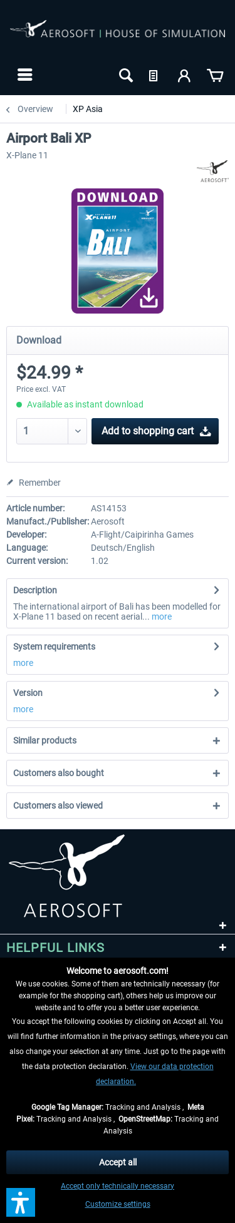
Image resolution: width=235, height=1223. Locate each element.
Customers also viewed (58, 806)
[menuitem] (23, 74)
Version (28, 693)
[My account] (184, 74)
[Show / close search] (124, 74)
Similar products (44, 740)
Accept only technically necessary (117, 1186)
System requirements (54, 647)
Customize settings (117, 1204)
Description (35, 590)
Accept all (118, 1162)
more (161, 617)
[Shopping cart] (214, 74)
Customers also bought (58, 773)
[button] (20, 1202)
